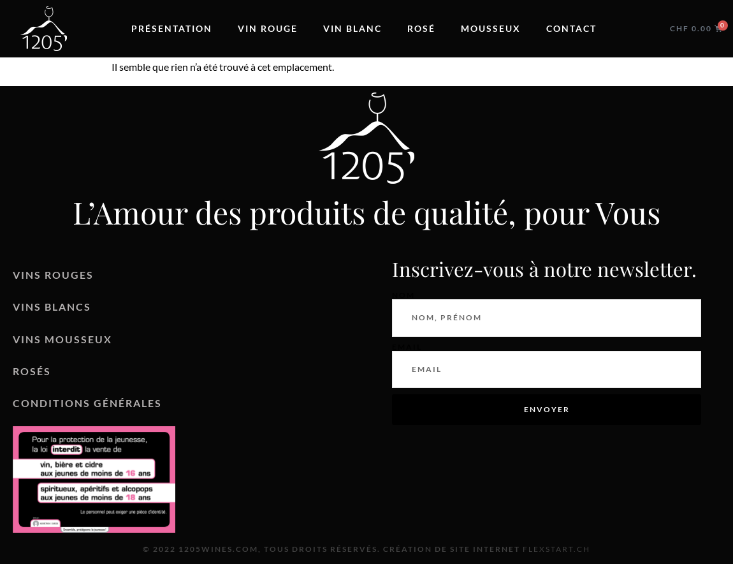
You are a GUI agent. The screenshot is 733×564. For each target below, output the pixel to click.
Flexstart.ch (556, 549)
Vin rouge (268, 28)
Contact (571, 28)
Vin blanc (352, 28)
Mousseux (491, 28)
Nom (403, 295)
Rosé (421, 28)
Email (407, 347)
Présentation (171, 28)
